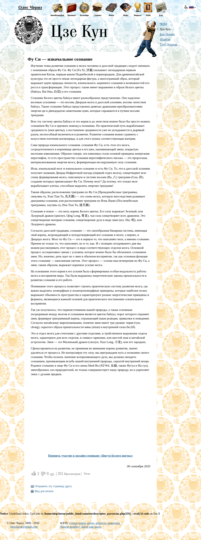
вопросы (101, 523)
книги (82, 523)
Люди (148, 15)
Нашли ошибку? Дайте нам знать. (81, 526)
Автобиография (57, 15)
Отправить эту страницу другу (53, 486)
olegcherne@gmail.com (24, 526)
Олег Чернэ (30, 7)
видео (90, 523)
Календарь (84, 15)
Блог (161, 15)
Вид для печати (44, 491)
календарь (113, 523)
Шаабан (165, 39)
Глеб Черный (168, 44)
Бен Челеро (167, 34)
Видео (125, 15)
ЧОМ (163, 24)
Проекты (71, 15)
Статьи (97, 15)
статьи (73, 523)
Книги (111, 15)
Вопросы (137, 15)
